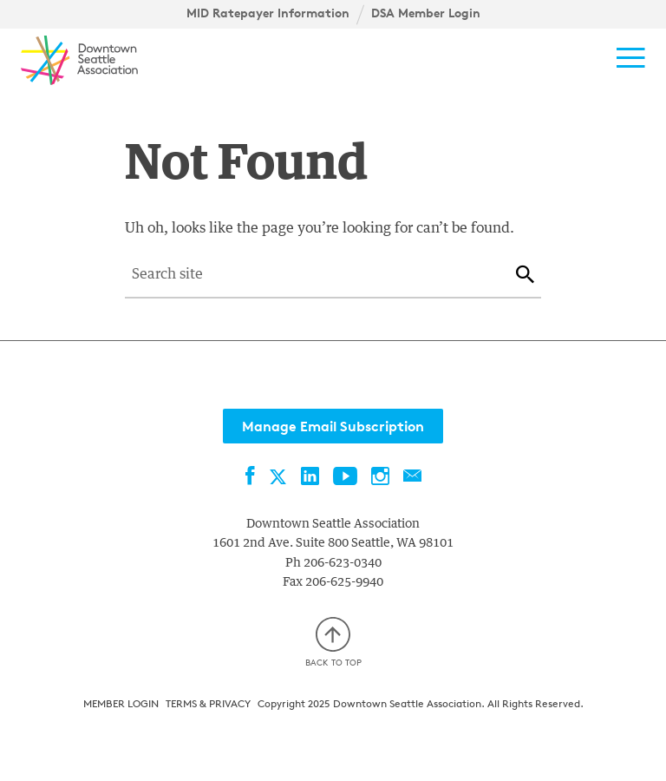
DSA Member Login (425, 13)
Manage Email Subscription (333, 426)
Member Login (121, 703)
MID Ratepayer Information (267, 13)
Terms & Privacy (208, 703)
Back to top (333, 642)
